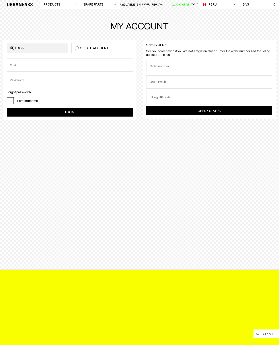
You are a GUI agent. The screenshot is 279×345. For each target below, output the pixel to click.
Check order (157, 44)
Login (69, 112)
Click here (180, 4)
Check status (209, 110)
